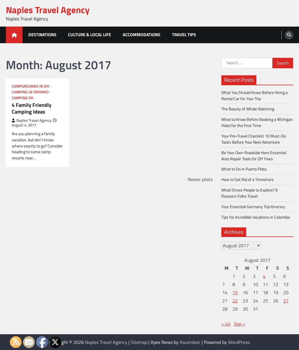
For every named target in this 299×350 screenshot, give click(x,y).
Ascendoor (190, 342)
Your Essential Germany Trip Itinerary (253, 206)
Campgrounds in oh (30, 86)
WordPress (238, 342)
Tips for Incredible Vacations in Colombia (255, 217)
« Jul (225, 323)
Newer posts (200, 179)
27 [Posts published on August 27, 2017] (285, 300)
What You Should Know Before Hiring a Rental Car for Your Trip (254, 95)
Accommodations (141, 34)
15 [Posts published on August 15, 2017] (235, 292)
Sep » (239, 323)
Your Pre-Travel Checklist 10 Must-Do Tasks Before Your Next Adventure (253, 139)
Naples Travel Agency (48, 10)
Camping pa (22, 98)
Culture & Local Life (89, 34)
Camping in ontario (30, 92)
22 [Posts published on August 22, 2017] (235, 300)
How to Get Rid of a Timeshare (247, 179)
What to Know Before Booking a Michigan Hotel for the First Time (257, 122)
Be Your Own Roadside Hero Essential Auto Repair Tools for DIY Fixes (253, 155)
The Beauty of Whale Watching (247, 109)
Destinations (42, 34)
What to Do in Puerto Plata (244, 169)
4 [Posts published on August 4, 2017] (264, 276)
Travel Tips (184, 34)
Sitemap (139, 342)
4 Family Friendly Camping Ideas (31, 108)
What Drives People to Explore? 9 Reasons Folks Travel (249, 193)
